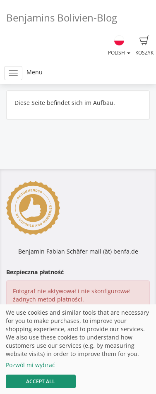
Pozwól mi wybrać (30, 365)
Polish (119, 46)
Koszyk (144, 46)
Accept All (40, 381)
